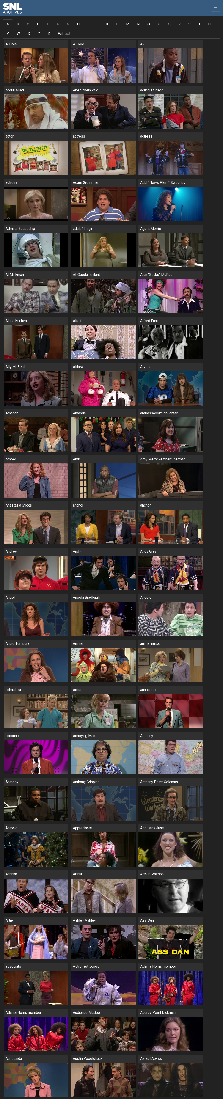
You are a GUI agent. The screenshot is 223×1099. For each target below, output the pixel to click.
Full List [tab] (64, 33)
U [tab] (209, 24)
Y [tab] (39, 33)
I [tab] (87, 24)
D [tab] (38, 24)
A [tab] (8, 24)
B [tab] (18, 24)
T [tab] (199, 24)
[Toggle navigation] (215, 8)
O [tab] (148, 24)
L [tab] (117, 24)
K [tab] (107, 24)
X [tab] (29, 33)
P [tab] (159, 24)
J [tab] (97, 24)
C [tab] (28, 24)
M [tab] (127, 24)
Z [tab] (49, 33)
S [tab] (189, 24)
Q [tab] (169, 24)
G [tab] (68, 24)
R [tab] (179, 24)
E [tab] (48, 24)
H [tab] (78, 24)
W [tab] (18, 33)
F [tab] (58, 24)
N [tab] (138, 24)
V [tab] (8, 33)
